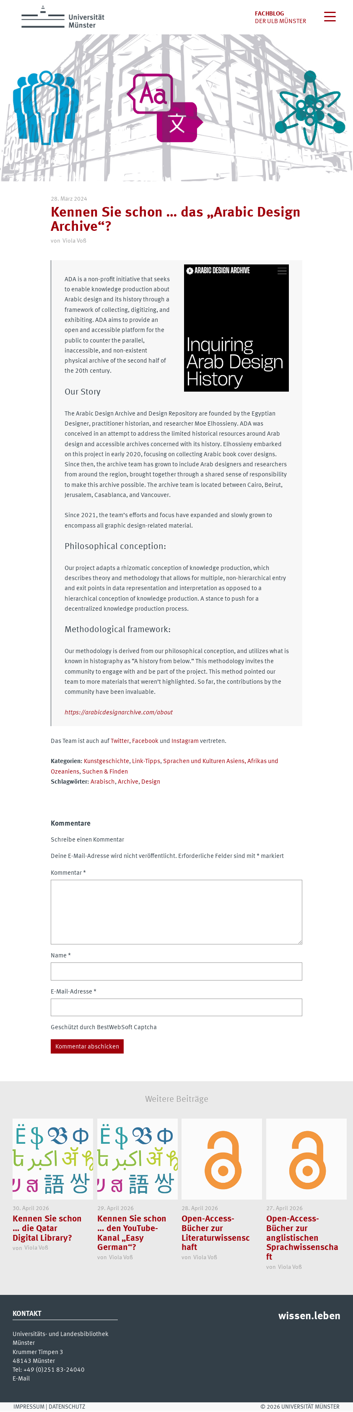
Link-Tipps (146, 761)
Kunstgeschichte (106, 761)
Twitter (120, 741)
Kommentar (68, 873)
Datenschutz (67, 1407)
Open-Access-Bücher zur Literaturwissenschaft (216, 1233)
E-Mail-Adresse (73, 991)
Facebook (145, 741)
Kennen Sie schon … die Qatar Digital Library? (47, 1229)
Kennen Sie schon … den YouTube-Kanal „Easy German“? (131, 1233)
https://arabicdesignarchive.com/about (119, 712)
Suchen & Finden (105, 772)
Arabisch (103, 782)
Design (150, 782)
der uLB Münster (280, 21)
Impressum (28, 1407)
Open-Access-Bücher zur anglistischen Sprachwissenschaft (302, 1238)
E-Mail (21, 1379)
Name (61, 955)
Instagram (185, 741)
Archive (128, 782)
